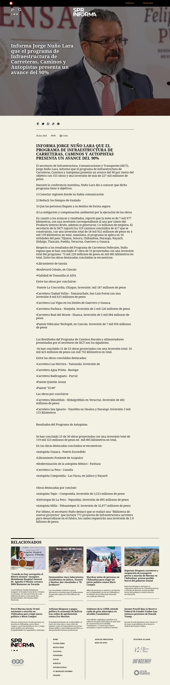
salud (56, 659)
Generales (135, 3)
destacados (58, 647)
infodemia (58, 655)
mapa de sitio (101, 643)
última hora (59, 643)
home (55, 639)
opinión (56, 675)
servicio (57, 663)
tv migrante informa (63, 671)
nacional (57, 651)
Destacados (153, 3)
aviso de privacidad (104, 639)
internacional (60, 667)
